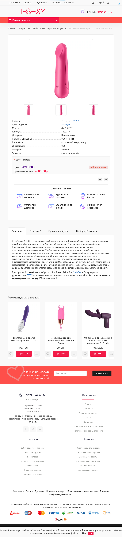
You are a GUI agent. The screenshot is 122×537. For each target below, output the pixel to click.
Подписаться (102, 373)
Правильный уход (58, 231)
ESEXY (30, 275)
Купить (24, 354)
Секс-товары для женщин (88, 448)
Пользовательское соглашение (88, 426)
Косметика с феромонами (32, 461)
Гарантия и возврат (88, 413)
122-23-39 (99, 12)
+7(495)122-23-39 (32, 395)
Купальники (32, 466)
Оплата (29, 2)
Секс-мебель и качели (32, 475)
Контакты (69, 2)
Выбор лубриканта (86, 231)
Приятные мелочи (32, 470)
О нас (88, 417)
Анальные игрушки (32, 452)
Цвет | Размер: (23, 160)
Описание (16, 231)
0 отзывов (76, 120)
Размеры (57, 2)
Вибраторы (24, 28)
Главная (11, 28)
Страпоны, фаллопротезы (88, 461)
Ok (91, 533)
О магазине (14, 2)
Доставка (43, 2)
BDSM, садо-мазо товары (32, 448)
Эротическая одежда (88, 470)
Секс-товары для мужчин (88, 452)
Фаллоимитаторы (88, 466)
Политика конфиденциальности (88, 431)
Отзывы (35, 231)
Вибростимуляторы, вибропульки (49, 28)
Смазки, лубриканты (88, 457)
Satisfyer (77, 272)
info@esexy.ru (32, 399)
